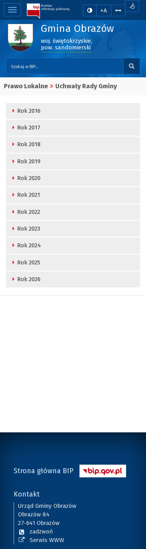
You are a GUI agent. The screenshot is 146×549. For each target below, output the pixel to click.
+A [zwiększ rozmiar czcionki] (103, 10)
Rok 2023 (25, 228)
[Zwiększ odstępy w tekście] (118, 10)
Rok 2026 (25, 279)
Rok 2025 (25, 262)
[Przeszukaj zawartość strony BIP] (64, 66)
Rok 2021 (25, 194)
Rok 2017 (25, 127)
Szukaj (131, 66)
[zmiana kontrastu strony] (90, 10)
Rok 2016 (25, 110)
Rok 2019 (25, 161)
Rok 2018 (25, 144)
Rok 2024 (25, 245)
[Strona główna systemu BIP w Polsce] (102, 470)
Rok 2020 (25, 178)
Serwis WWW (41, 539)
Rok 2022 (25, 211)
